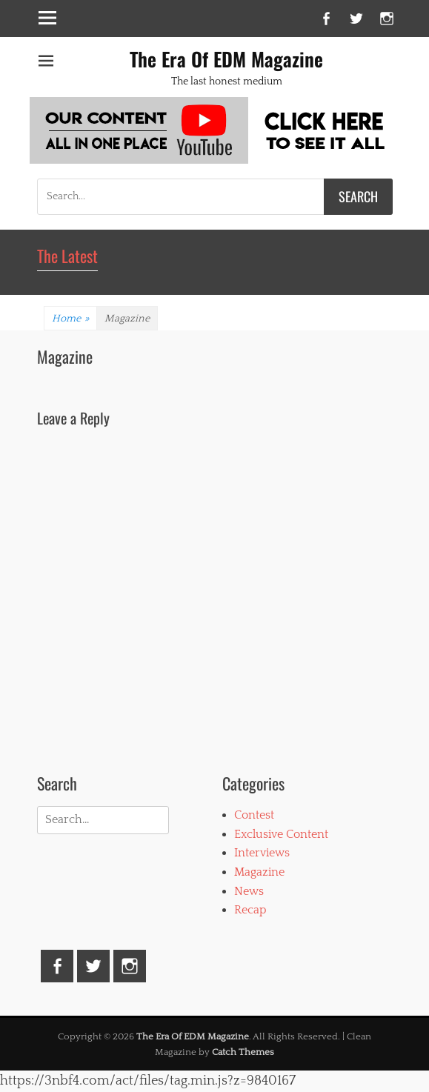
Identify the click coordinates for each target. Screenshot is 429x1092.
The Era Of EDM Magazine (226, 58)
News (249, 891)
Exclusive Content (281, 834)
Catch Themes (243, 1052)
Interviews (262, 852)
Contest (254, 815)
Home (70, 318)
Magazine (259, 872)
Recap (250, 909)
